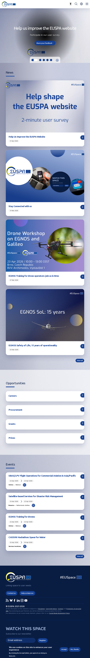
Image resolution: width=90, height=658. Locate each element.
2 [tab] (40, 60)
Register (42, 640)
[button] (81, 3)
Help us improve (27, 593)
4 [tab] (47, 60)
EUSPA (18, 578)
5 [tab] (51, 60)
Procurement (15, 410)
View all (80, 360)
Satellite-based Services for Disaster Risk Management (36, 496)
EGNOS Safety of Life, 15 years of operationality (33, 345)
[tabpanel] (45, 35)
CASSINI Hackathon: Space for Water (27, 537)
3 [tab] (44, 60)
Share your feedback (45, 43)
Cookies (60, 609)
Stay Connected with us (20, 206)
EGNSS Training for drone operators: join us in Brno (34, 276)
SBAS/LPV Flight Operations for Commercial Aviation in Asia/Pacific (42, 475)
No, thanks (75, 649)
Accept (64, 649)
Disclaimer (41, 609)
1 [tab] (34, 60)
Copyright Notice (51, 609)
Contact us (11, 593)
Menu (87, 3)
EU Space (71, 577)
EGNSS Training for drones (22, 516)
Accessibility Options (70, 3)
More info (12, 656)
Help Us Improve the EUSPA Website (27, 136)
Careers (13, 396)
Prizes (12, 438)
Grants (12, 424)
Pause (57, 60)
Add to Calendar (24, 485)
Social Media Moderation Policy (59, 613)
